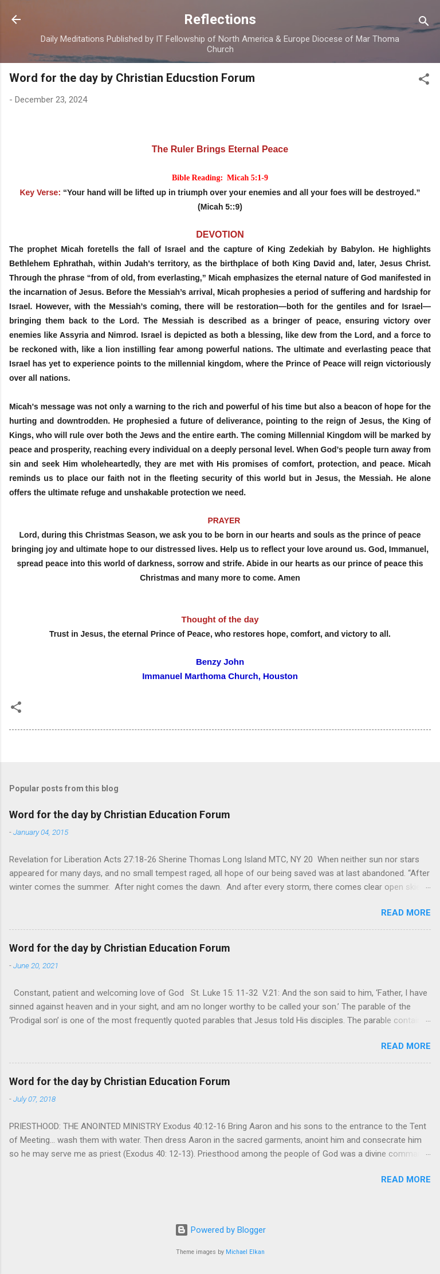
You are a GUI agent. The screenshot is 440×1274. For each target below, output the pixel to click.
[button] (424, 81)
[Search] (424, 23)
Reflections (220, 19)
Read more (406, 913)
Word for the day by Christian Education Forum (119, 814)
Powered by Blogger (220, 1230)
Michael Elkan (245, 1252)
